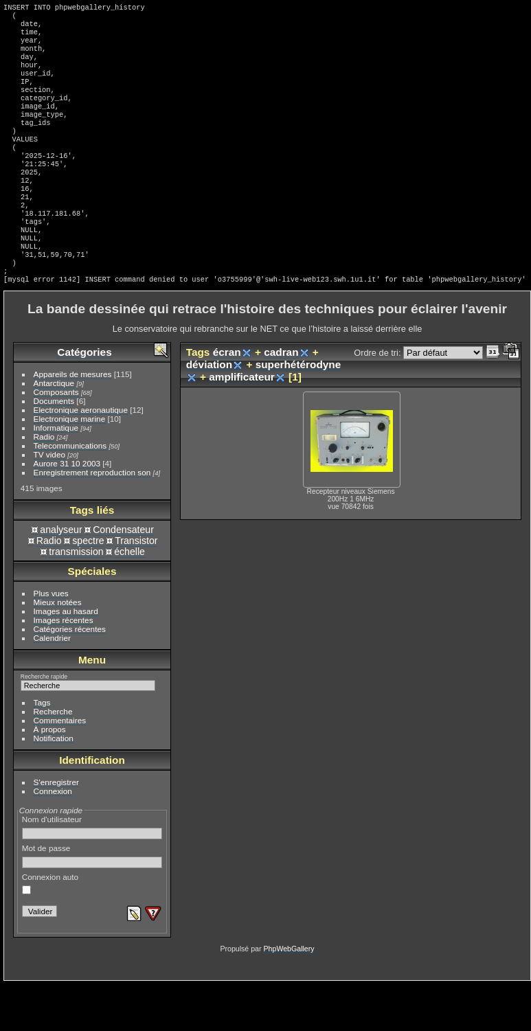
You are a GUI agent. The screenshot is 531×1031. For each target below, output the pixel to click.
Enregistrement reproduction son (92, 518)
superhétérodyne (298, 411)
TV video (49, 501)
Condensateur (123, 576)
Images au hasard (66, 657)
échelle (129, 598)
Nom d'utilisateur (92, 873)
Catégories (84, 399)
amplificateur (242, 423)
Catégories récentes (70, 675)
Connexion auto (50, 930)
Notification (54, 784)
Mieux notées (58, 648)
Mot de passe (92, 902)
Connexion (53, 837)
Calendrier (52, 684)
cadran (281, 399)
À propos (50, 775)
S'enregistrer (56, 828)
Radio (44, 483)
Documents (54, 447)
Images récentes (63, 666)
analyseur (61, 576)
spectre (88, 587)
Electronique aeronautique (81, 456)
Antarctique (54, 429)
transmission (76, 598)
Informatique (56, 474)
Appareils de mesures (73, 420)
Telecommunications (70, 492)
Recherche (53, 758)
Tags (42, 749)
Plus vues (51, 639)
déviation (209, 411)
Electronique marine (70, 465)
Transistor (136, 587)
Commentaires (60, 766)
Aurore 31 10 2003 (67, 510)
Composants (56, 438)
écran (227, 399)
